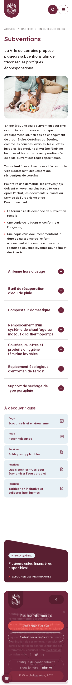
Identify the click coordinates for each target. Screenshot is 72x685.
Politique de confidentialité (36, 665)
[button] (36, 274)
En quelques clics (51, 30)
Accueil (9, 30)
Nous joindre (29, 670)
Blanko (47, 670)
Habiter (27, 30)
